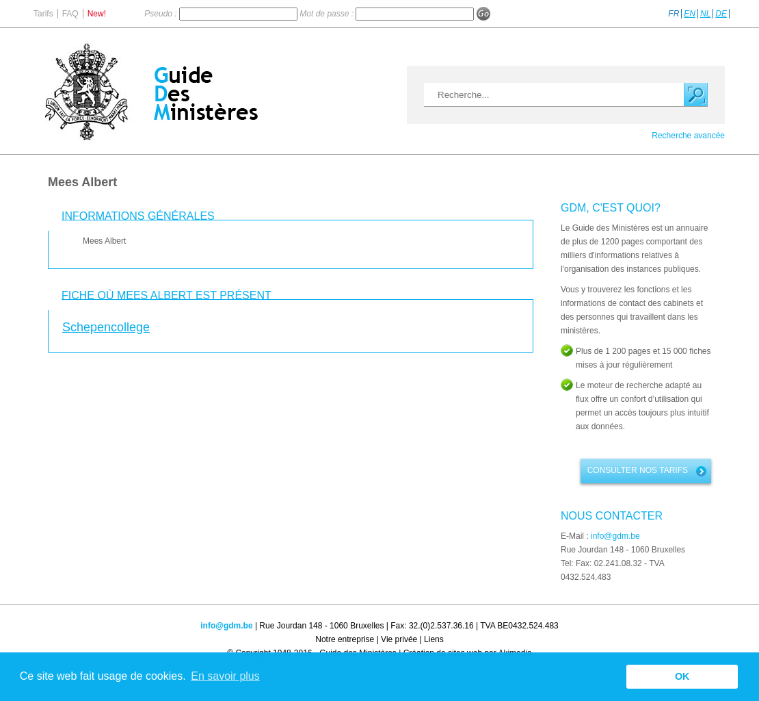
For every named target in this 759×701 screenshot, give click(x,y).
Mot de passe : (327, 13)
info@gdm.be (615, 536)
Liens (434, 639)
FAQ (70, 13)
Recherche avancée (688, 135)
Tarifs (43, 13)
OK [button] (682, 676)
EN (689, 13)
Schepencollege (106, 327)
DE (721, 13)
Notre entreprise (344, 639)
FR (673, 13)
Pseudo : (161, 13)
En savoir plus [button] (225, 676)
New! (97, 13)
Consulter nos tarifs (637, 470)
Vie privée (399, 639)
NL (705, 13)
